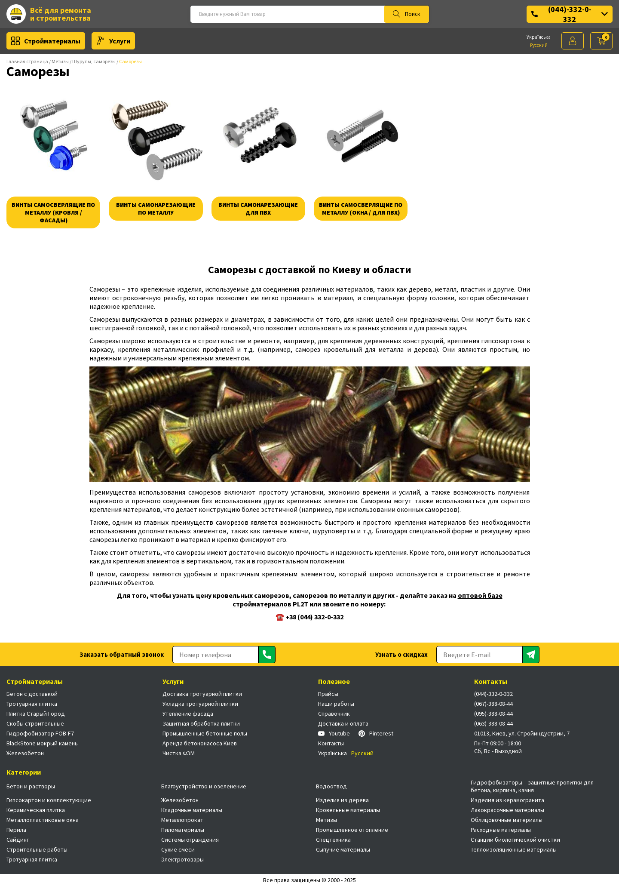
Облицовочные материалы (506, 820)
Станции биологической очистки (515, 839)
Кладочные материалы (191, 810)
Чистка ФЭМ (178, 753)
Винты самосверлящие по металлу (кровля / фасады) (53, 212)
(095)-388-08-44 (493, 713)
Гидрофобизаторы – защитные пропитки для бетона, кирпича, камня (532, 786)
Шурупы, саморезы (94, 61)
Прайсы (328, 694)
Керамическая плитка (35, 810)
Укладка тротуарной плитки (200, 704)
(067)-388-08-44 (493, 704)
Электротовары (182, 859)
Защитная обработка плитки (201, 723)
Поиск (406, 14)
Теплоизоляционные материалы (514, 849)
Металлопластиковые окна (42, 820)
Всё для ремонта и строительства (48, 14)
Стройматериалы (45, 41)
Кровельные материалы (348, 810)
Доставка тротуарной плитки (202, 694)
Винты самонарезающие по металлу (156, 208)
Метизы (60, 61)
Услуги (113, 41)
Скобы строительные (35, 723)
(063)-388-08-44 (493, 723)
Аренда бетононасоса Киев (199, 743)
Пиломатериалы (182, 830)
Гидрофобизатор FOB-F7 (40, 733)
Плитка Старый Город (35, 713)
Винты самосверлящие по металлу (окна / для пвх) (360, 208)
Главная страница (27, 61)
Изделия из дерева (342, 800)
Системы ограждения (190, 839)
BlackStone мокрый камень (42, 743)
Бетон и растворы (30, 786)
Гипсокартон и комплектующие (48, 800)
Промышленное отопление (352, 830)
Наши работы (336, 704)
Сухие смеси (178, 849)
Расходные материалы (501, 830)
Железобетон (25, 753)
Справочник (334, 713)
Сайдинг (17, 839)
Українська (539, 37)
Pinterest (376, 733)
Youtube (334, 733)
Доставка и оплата (343, 723)
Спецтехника (333, 839)
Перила (16, 830)
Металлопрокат (182, 820)
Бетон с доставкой (32, 694)
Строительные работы (36, 849)
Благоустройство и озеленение (203, 786)
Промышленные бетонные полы (204, 733)
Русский (539, 45)
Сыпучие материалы (343, 849)
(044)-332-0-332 (569, 14)
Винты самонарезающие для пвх (258, 208)
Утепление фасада (187, 713)
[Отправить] (267, 654)
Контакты (331, 743)
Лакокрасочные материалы (507, 810)
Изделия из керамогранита (507, 800)
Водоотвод (331, 786)
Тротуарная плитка (31, 704)
